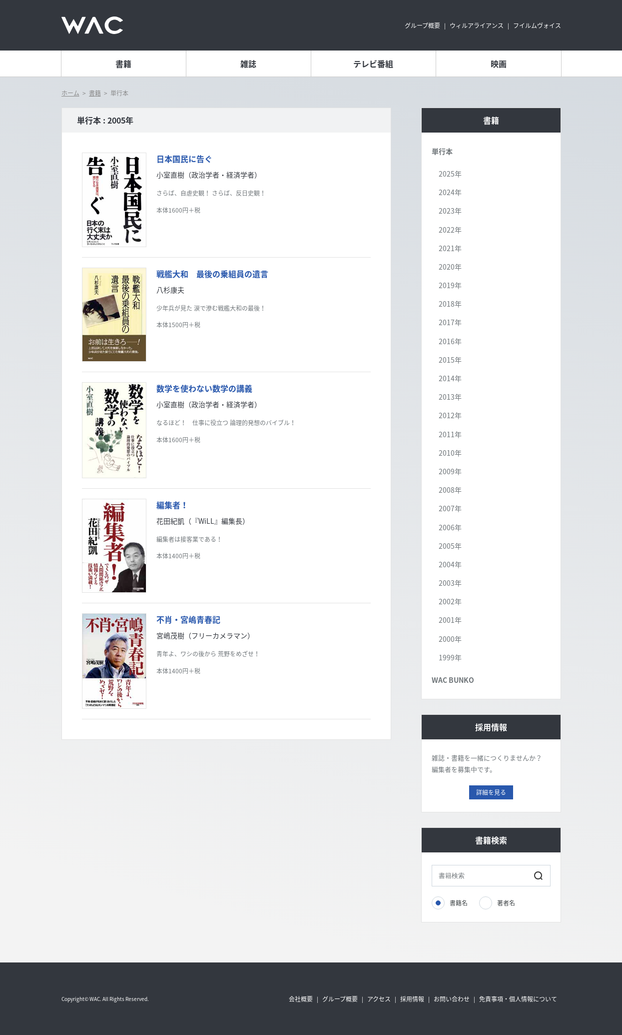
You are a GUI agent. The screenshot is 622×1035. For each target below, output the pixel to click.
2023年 (450, 211)
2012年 (450, 415)
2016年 (450, 341)
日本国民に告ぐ (184, 159)
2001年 (450, 620)
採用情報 (412, 998)
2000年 (450, 639)
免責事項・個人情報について (518, 998)
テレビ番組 (373, 64)
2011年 (450, 434)
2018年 (450, 304)
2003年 (450, 583)
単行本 (442, 151)
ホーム (70, 93)
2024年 (450, 192)
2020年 (450, 267)
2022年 (450, 230)
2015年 (450, 360)
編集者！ (172, 505)
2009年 (450, 471)
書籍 (123, 64)
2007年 (450, 508)
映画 (499, 64)
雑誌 (248, 64)
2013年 (450, 397)
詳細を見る (491, 792)
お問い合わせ (452, 998)
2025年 (450, 174)
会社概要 (301, 998)
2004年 (450, 564)
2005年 (450, 546)
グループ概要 (422, 25)
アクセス (379, 998)
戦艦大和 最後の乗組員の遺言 (212, 274)
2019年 (450, 285)
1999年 (450, 657)
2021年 (450, 248)
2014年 (450, 378)
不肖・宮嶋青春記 (188, 619)
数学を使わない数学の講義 (204, 388)
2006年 (450, 527)
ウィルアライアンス (477, 25)
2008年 (450, 490)
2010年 (450, 453)
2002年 (450, 601)
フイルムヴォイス (537, 25)
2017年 (450, 322)
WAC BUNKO (453, 680)
